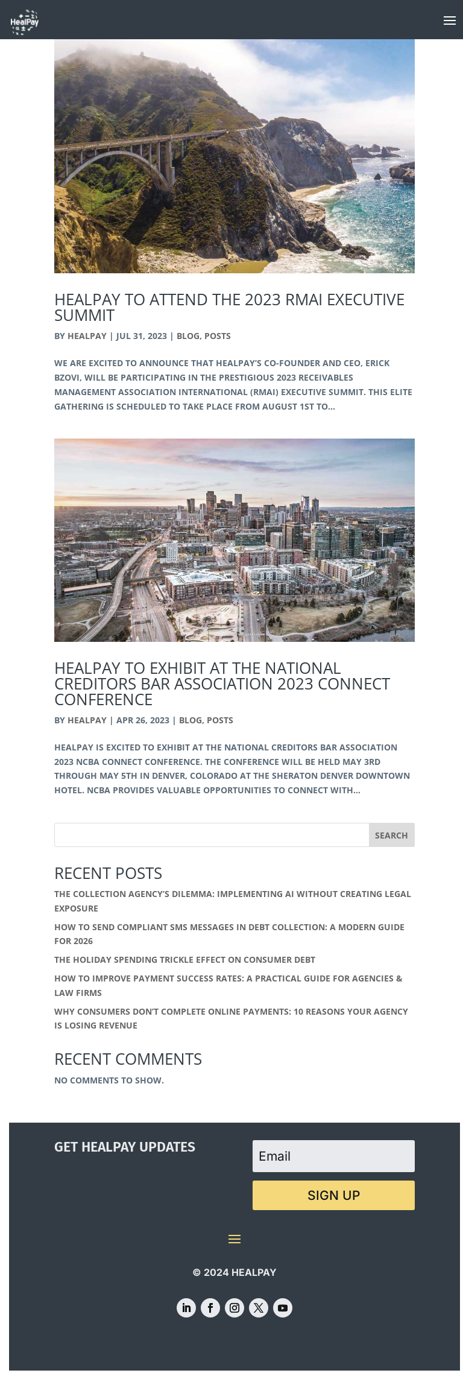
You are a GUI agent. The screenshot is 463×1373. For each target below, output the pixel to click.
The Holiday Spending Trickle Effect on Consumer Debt (184, 959)
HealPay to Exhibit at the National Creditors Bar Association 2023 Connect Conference (222, 683)
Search (391, 835)
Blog (188, 335)
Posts (217, 335)
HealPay (87, 335)
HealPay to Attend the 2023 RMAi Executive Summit (229, 307)
